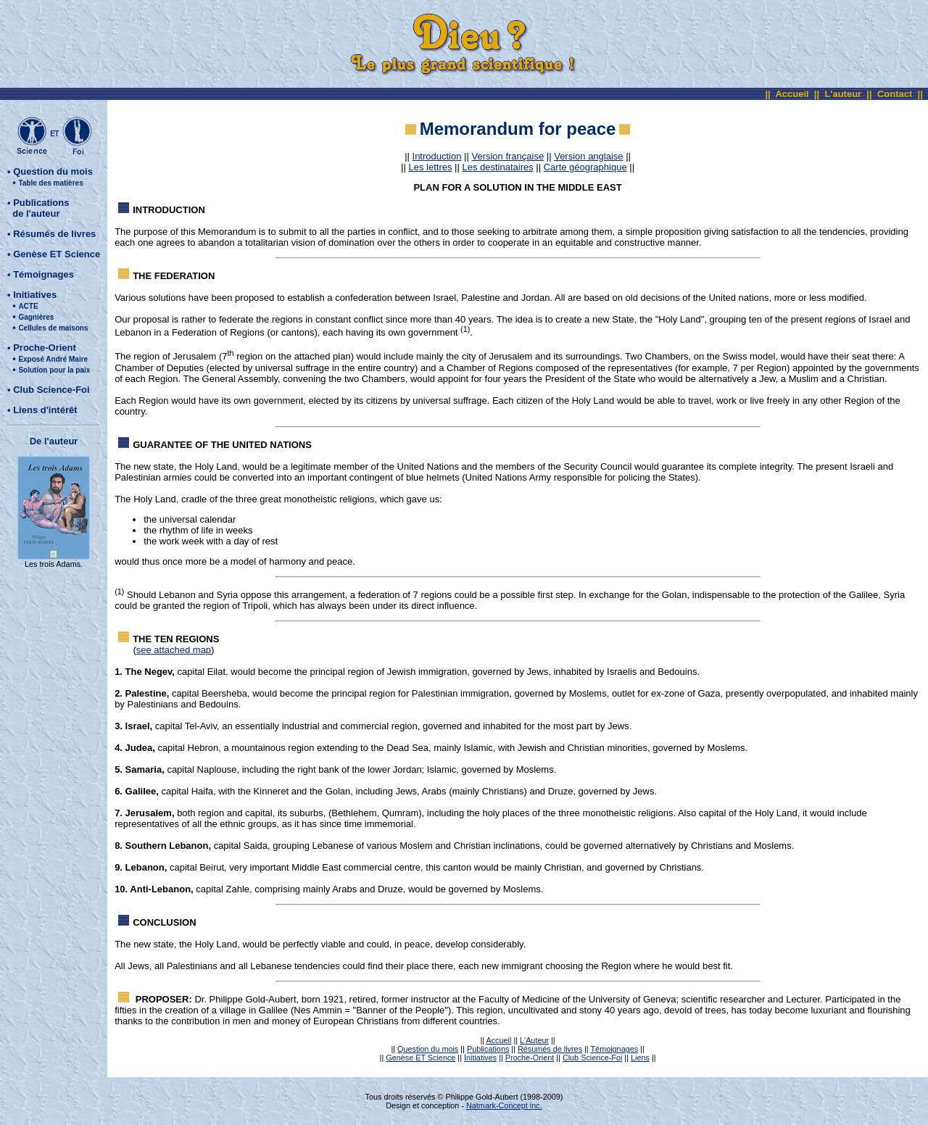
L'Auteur (534, 1040)
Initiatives (35, 294)
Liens (640, 1057)
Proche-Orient (44, 347)
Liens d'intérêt (45, 409)
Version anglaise (588, 156)
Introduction (437, 156)
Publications (488, 1049)
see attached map (173, 649)
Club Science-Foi (51, 389)
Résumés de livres (54, 233)
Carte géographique (585, 167)
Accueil (791, 93)
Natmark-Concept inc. (504, 1105)
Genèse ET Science (56, 254)
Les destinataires (497, 167)
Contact (894, 93)
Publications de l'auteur (38, 208)
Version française (507, 156)
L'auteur (842, 93)
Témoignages (43, 274)
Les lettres (430, 167)
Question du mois (53, 171)
